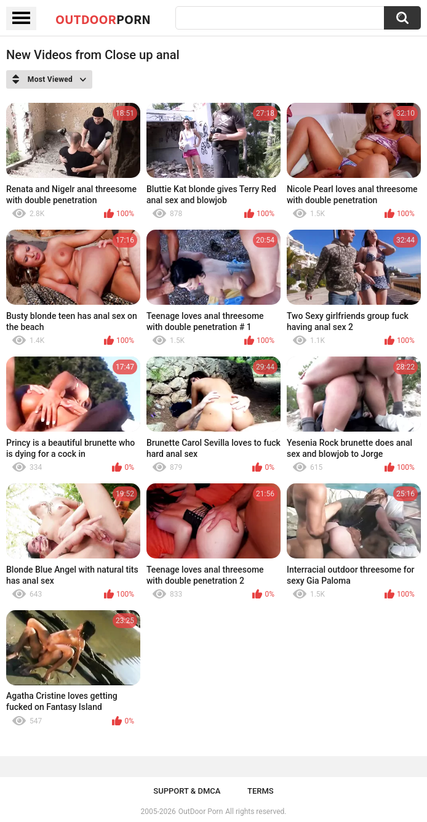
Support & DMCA (186, 791)
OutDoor (103, 19)
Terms (260, 791)
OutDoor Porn (200, 811)
